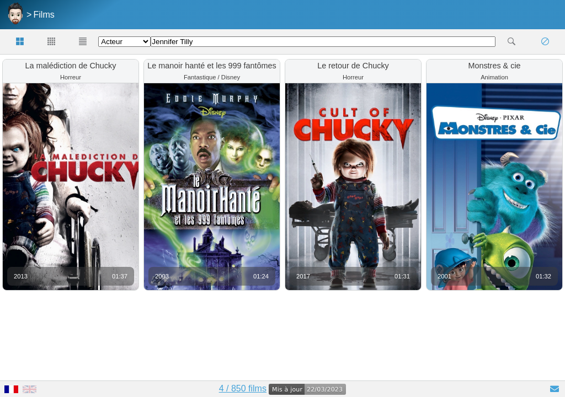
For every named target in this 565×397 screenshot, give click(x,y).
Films (44, 14)
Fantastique (200, 77)
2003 (162, 276)
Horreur (70, 77)
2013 (21, 276)
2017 (303, 276)
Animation (494, 77)
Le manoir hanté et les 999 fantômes (211, 65)
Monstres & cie (494, 65)
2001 (444, 276)
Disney (230, 77)
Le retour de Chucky (353, 65)
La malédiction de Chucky (70, 65)
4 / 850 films (242, 388)
